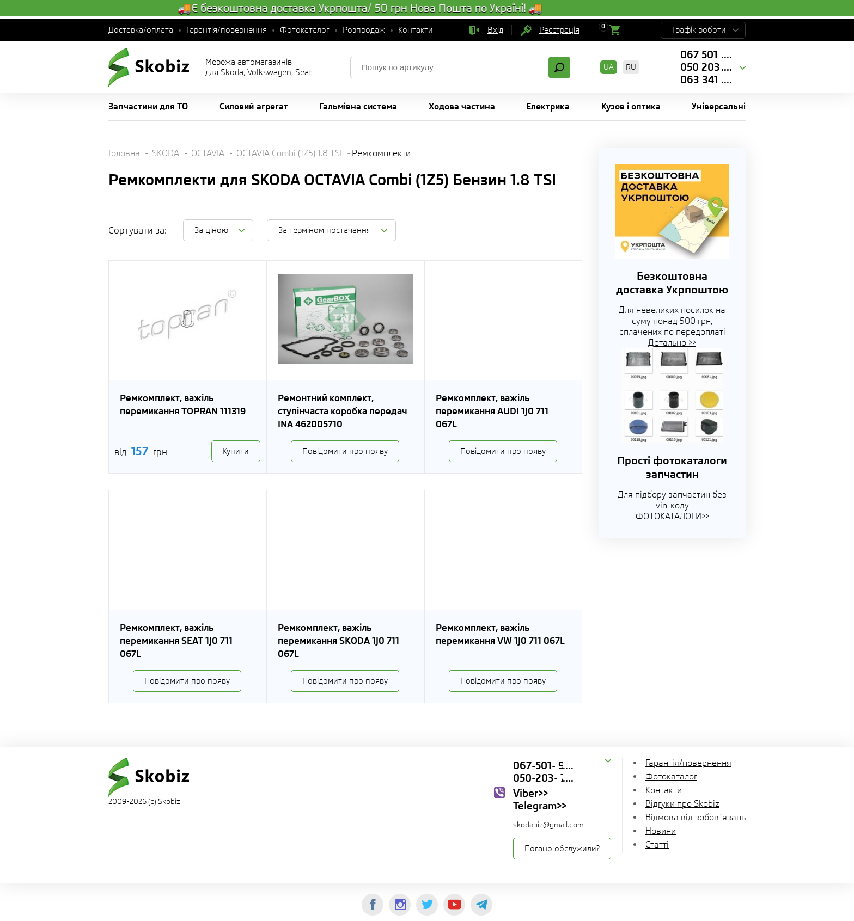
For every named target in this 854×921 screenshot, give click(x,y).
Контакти (415, 30)
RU (631, 67)
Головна (124, 153)
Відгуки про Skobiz (682, 804)
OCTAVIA (207, 153)
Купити (236, 451)
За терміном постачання (324, 230)
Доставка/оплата (140, 30)
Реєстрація (559, 30)
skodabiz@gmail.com (548, 824)
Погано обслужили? (562, 849)
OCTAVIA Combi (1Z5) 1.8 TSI (289, 153)
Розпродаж (364, 30)
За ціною (211, 230)
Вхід (495, 30)
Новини (660, 831)
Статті (657, 844)
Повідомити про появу (345, 451)
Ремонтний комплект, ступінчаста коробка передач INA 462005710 (342, 410)
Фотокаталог (305, 30)
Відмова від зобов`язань (695, 817)
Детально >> (672, 342)
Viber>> (530, 793)
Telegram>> (539, 806)
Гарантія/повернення (226, 30)
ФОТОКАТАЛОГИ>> (672, 516)
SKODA (165, 153)
